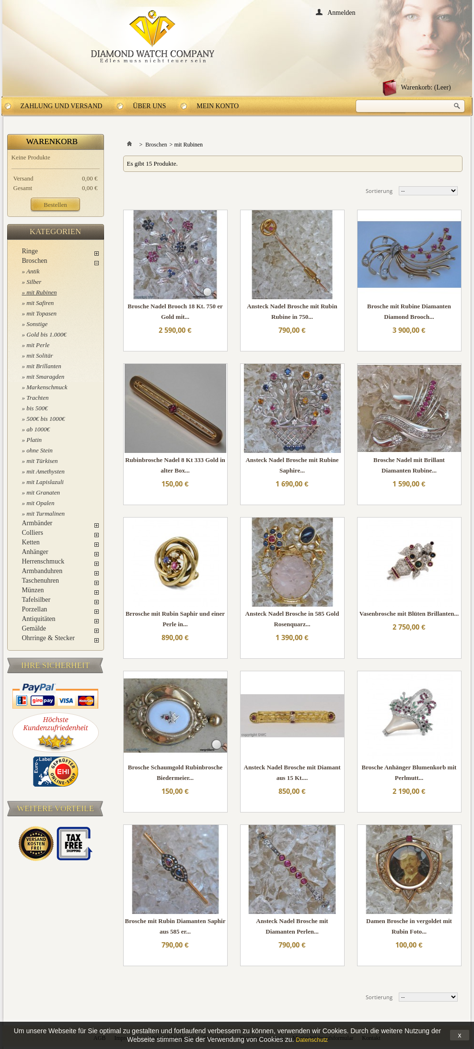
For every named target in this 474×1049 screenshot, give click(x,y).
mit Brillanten (43, 366)
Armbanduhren (42, 571)
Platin (34, 439)
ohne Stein (39, 450)
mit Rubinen (41, 292)
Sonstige (36, 323)
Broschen (34, 260)
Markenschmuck (46, 387)
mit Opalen (40, 503)
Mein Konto (218, 106)
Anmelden (341, 12)
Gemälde (34, 628)
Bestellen (55, 204)
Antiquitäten (39, 618)
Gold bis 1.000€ (46, 334)
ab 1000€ (38, 429)
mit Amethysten (45, 471)
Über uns (149, 106)
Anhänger (35, 551)
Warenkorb (52, 141)
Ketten (31, 542)
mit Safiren (40, 302)
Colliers (32, 532)
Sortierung (379, 190)
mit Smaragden (45, 376)
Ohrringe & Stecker (48, 638)
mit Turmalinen (45, 513)
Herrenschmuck (43, 561)
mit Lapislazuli (45, 481)
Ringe (30, 251)
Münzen (33, 590)
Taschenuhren (40, 580)
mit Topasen (41, 313)
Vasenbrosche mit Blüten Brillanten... (409, 613)
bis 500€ (36, 408)
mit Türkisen (42, 460)
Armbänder (37, 523)
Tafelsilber (36, 599)
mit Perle (37, 345)
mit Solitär (39, 355)
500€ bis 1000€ (45, 418)
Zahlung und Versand (62, 106)
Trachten (37, 397)
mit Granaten (43, 492)
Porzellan (34, 609)
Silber (33, 281)
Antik (32, 271)
